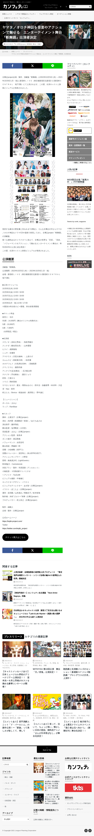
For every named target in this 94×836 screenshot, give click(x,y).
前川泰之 (80, 718)
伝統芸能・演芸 (10, 801)
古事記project (21, 44)
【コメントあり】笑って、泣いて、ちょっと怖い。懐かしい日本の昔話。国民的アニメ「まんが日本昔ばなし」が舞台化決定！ (46, 730)
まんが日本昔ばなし (42, 715)
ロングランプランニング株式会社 (79, 803)
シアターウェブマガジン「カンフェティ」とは (50, 6)
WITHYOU (39, 663)
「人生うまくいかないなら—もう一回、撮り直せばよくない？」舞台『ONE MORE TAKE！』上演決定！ (52, 799)
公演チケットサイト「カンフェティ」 (17, 18)
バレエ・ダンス (10, 783)
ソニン (22, 663)
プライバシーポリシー (75, 809)
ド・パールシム (20, 715)
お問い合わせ (72, 815)
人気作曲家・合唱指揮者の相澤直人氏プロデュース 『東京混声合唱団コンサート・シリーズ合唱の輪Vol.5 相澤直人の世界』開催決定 (38, 575)
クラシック (8, 789)
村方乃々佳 (47, 718)
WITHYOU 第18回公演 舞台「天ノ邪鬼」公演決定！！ (46, 670)
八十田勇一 (72, 718)
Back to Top (47, 750)
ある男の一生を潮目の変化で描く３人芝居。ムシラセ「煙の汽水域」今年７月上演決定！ (52, 786)
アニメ (46, 663)
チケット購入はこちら (15, 537)
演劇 (18, 718)
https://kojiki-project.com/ (12, 521)
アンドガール (9, 715)
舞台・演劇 (37, 44)
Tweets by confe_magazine (76, 222)
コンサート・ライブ (11, 663)
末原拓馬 (39, 718)
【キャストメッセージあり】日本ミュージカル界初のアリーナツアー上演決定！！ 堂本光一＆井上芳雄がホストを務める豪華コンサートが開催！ (15, 679)
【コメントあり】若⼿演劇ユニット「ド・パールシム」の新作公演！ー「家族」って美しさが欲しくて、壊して (15, 726)
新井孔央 (13, 718)
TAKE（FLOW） (71, 715)
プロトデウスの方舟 (72, 663)
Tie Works (81, 715)
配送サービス (74, 152)
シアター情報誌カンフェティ (25, 14)
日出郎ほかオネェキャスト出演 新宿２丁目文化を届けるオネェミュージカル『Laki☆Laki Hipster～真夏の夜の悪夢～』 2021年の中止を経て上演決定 (38, 614)
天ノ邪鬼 (53, 663)
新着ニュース (7, 14)
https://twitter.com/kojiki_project (14, 529)
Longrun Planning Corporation (25, 831)
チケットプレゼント (77, 158)
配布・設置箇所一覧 (77, 146)
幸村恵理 (71, 665)
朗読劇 (77, 665)
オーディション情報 (64, 14)
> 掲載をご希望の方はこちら (82, 163)
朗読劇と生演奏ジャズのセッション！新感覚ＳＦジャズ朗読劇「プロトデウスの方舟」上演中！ (76, 674)
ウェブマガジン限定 (46, 14)
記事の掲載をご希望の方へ (43, 820)
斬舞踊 (29, 44)
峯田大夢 (84, 663)
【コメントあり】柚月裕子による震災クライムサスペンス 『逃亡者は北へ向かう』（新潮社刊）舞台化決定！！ (77, 726)
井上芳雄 (13, 665)
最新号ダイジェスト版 (78, 139)
